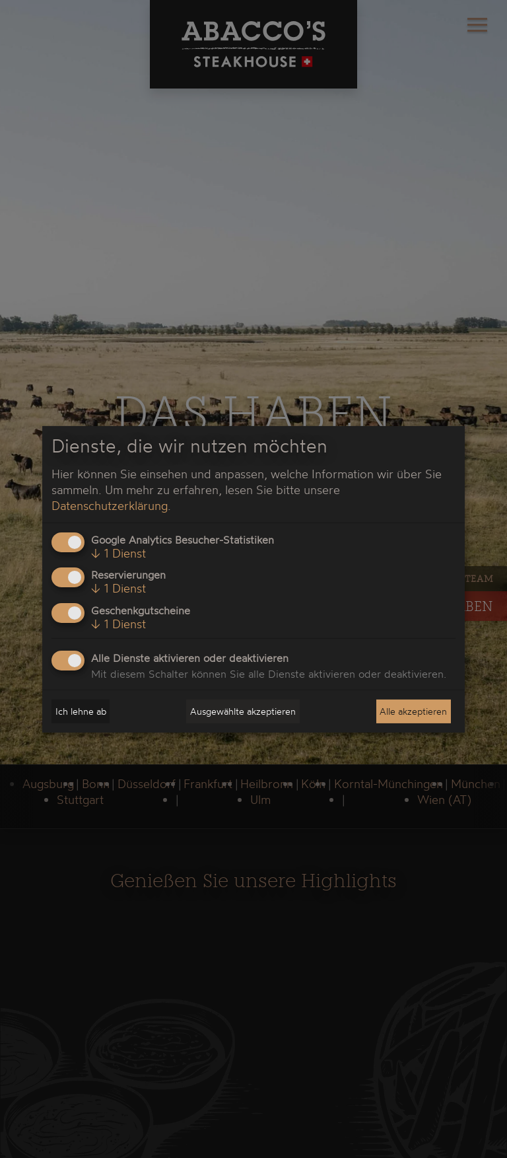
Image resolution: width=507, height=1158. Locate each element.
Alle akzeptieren (413, 711)
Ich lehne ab (80, 711)
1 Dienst (118, 553)
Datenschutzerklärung (109, 505)
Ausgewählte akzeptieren (243, 711)
